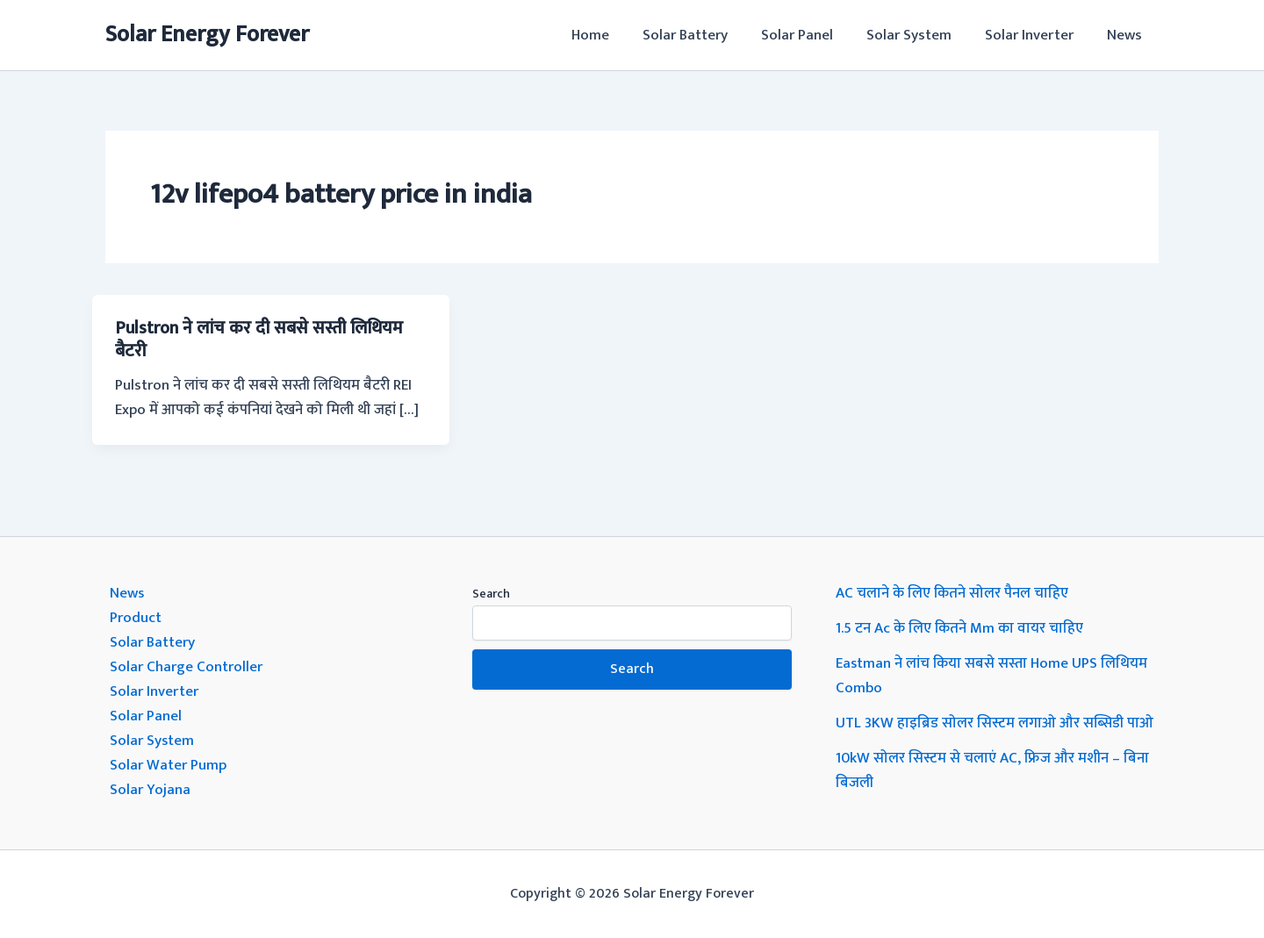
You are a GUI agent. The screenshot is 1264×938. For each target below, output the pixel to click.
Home (609, 35)
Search (491, 594)
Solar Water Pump (168, 765)
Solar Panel (809, 35)
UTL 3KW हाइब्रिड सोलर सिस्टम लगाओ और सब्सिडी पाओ (995, 723)
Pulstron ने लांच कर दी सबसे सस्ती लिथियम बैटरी (259, 339)
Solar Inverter (1034, 35)
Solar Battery (700, 35)
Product (136, 617)
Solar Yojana (150, 789)
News (1126, 35)
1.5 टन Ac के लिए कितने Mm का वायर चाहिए (961, 628)
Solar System (917, 35)
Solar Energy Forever (207, 35)
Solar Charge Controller (186, 667)
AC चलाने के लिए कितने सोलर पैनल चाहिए (953, 593)
